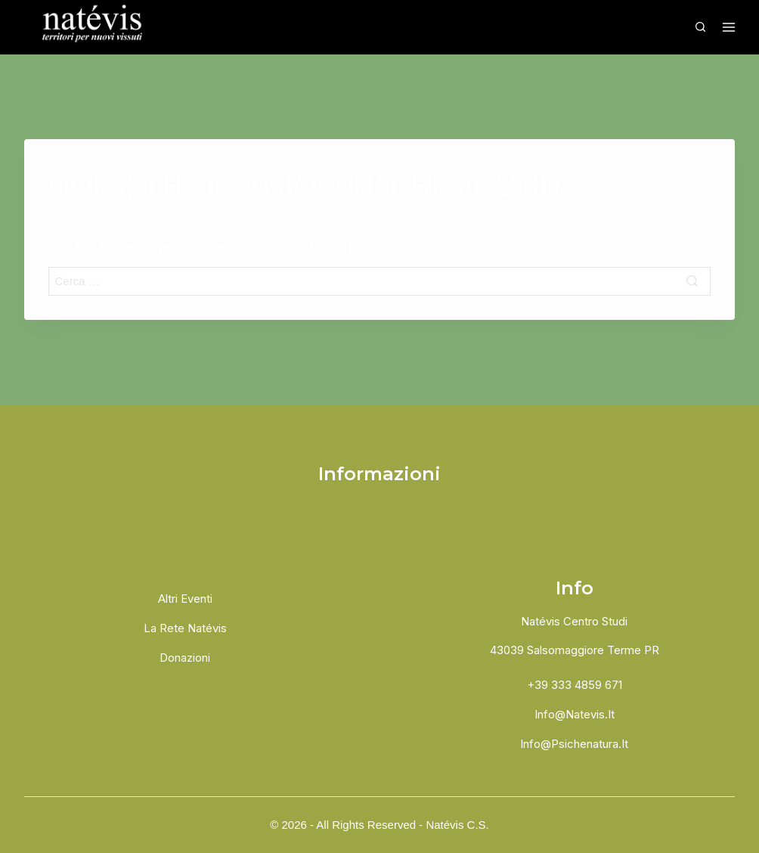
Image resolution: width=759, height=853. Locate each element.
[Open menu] (726, 27)
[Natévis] (94, 27)
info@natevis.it (574, 714)
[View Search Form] (700, 27)
